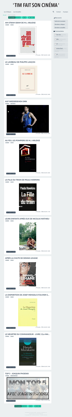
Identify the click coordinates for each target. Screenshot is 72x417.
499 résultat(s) (12, 17)
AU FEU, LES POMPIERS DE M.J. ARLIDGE (22, 140)
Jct (57, 44)
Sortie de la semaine (60, 21)
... (27, 17)
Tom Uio (58, 34)
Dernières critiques (60, 24)
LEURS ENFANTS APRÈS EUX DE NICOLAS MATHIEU (27, 219)
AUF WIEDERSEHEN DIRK (16, 101)
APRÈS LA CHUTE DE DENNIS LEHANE (21, 258)
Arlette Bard (59, 48)
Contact (58, 12)
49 (29, 17)
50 (31, 17)
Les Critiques (7, 12)
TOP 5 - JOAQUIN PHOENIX (17, 373)
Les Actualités (17, 12)
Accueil (4, 15)
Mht (57, 39)
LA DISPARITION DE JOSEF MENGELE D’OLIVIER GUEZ (28, 295)
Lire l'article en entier (11, 55)
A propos (65, 12)
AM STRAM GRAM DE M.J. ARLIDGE (20, 23)
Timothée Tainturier (43, 414)
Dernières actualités (60, 27)
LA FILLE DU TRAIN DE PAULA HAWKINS (22, 180)
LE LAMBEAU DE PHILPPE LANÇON (20, 62)
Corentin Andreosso (39, 413)
